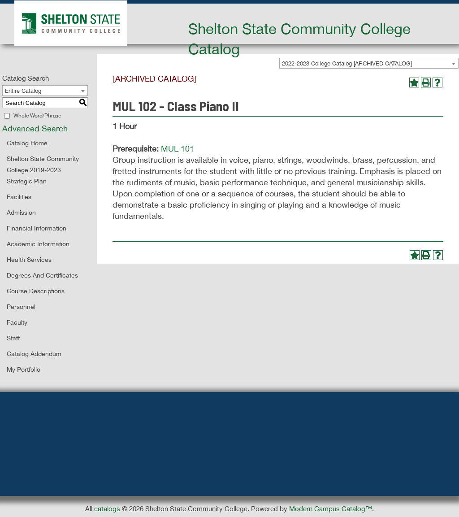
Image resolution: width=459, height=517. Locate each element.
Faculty (17, 322)
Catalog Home (27, 143)
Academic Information (38, 244)
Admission (21, 212)
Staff (13, 338)
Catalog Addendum (34, 353)
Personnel (21, 306)
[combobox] (45, 90)
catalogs (107, 509)
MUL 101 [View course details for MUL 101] (177, 148)
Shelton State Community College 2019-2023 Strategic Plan (43, 170)
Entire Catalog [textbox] (23, 90)
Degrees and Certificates (42, 275)
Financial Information (36, 228)
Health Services (29, 259)
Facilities (19, 196)
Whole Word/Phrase (37, 116)
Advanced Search (35, 128)
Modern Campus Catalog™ (330, 509)
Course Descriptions (36, 291)
